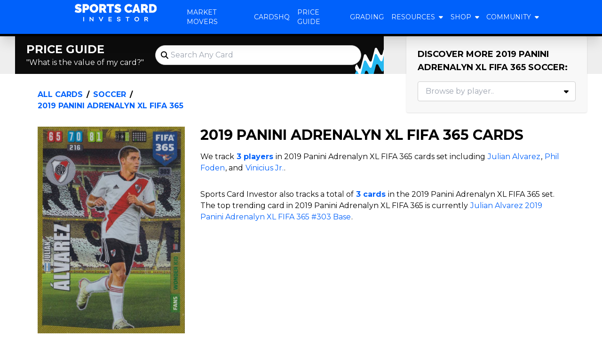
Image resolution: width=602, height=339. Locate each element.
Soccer (109, 94)
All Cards (60, 94)
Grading (367, 17)
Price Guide (308, 17)
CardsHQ (272, 17)
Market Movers (202, 17)
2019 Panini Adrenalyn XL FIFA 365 (110, 105)
